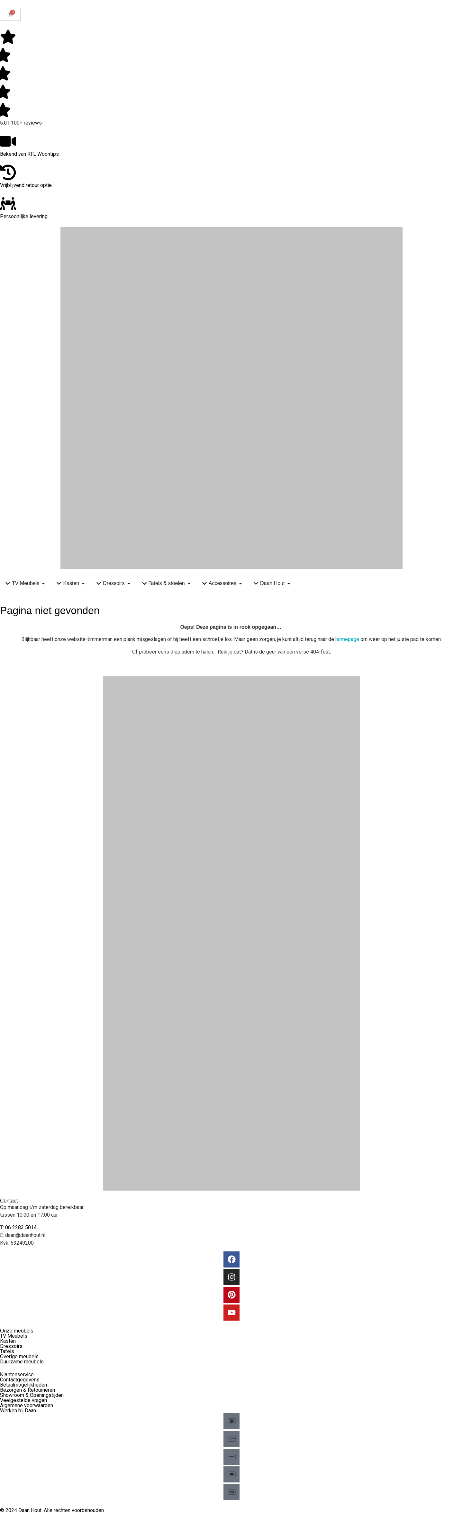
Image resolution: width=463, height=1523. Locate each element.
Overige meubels (19, 1356)
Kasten (8, 1341)
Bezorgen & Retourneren (27, 1390)
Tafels (7, 1351)
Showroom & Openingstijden (32, 1395)
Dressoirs (11, 1346)
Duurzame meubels (22, 1362)
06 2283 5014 (21, 1227)
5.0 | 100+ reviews (21, 123)
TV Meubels (13, 1336)
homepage (347, 639)
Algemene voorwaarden (26, 1405)
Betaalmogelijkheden (23, 1385)
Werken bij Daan (18, 1410)
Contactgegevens (20, 1380)
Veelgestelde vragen (23, 1400)
